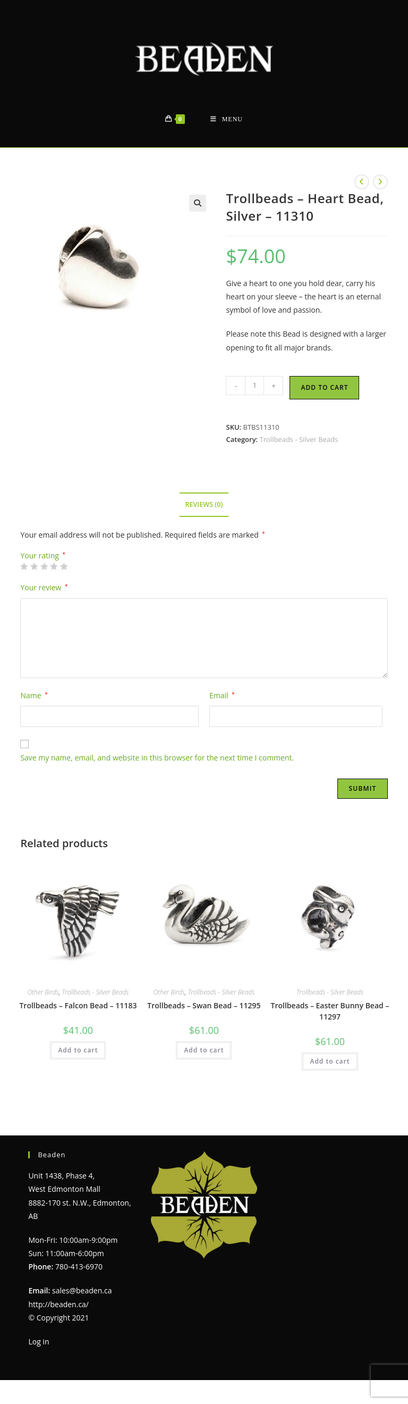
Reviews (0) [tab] (204, 504)
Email (222, 695)
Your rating (42, 555)
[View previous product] (361, 181)
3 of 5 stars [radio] (44, 566)
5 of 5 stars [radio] (63, 566)
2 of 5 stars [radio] (34, 566)
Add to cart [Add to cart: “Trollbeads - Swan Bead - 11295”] (204, 1050)
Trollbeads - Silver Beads (299, 439)
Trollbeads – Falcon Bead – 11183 (78, 1005)
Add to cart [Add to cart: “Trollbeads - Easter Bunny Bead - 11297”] (330, 1061)
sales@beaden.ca (82, 1290)
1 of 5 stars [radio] (24, 566)
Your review (43, 587)
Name (33, 695)
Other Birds (42, 992)
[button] (197, 203)
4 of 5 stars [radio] (53, 566)
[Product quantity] (254, 385)
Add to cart (324, 387)
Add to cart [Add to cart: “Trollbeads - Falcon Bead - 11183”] (78, 1050)
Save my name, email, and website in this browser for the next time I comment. (157, 758)
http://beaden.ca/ (58, 1304)
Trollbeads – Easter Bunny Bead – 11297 (330, 1011)
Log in (38, 1341)
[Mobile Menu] (226, 119)
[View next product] (380, 181)
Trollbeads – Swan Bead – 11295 (203, 1005)
